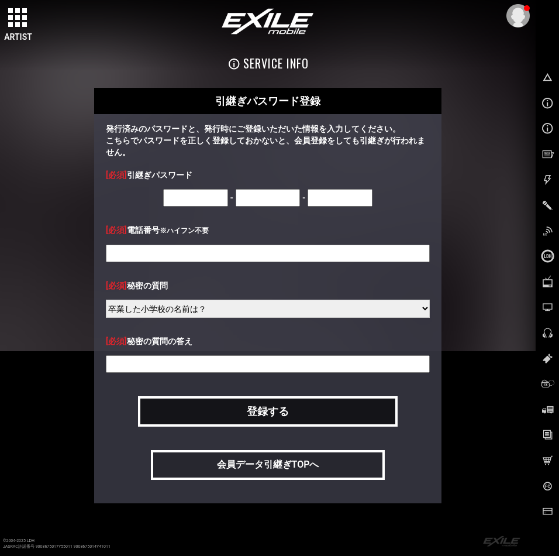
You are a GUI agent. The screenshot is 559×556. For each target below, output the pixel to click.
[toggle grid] (18, 18)
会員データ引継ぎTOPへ (268, 464)
